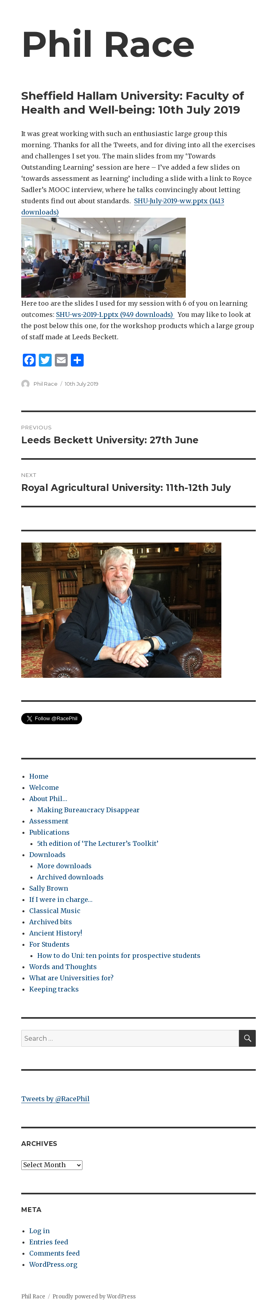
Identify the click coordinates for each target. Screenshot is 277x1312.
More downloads (64, 866)
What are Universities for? (71, 978)
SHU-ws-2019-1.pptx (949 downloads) (115, 314)
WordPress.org (53, 1264)
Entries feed (48, 1242)
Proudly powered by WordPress (94, 1296)
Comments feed (54, 1253)
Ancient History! (55, 933)
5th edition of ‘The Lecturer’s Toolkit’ (98, 843)
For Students (49, 944)
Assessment (48, 821)
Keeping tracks (54, 989)
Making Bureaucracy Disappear (88, 810)
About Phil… (48, 799)
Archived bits (50, 922)
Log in (39, 1231)
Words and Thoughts (63, 967)
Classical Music (54, 911)
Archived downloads (70, 877)
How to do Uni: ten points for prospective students (119, 955)
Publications (49, 832)
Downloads (47, 855)
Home (38, 776)
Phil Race (108, 44)
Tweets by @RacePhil (55, 1099)
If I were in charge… (60, 899)
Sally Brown (48, 888)
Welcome (44, 787)
